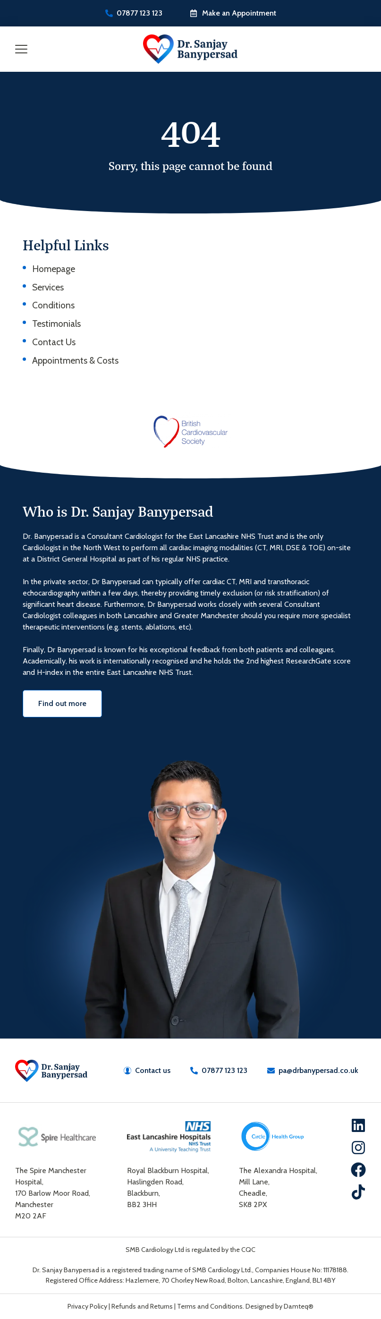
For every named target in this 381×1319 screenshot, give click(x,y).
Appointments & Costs (75, 360)
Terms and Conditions (210, 1306)
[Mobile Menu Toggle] (21, 49)
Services (48, 287)
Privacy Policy (87, 1306)
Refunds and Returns (142, 1306)
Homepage (53, 268)
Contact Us (54, 342)
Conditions (53, 305)
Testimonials (56, 323)
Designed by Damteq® (279, 1306)
